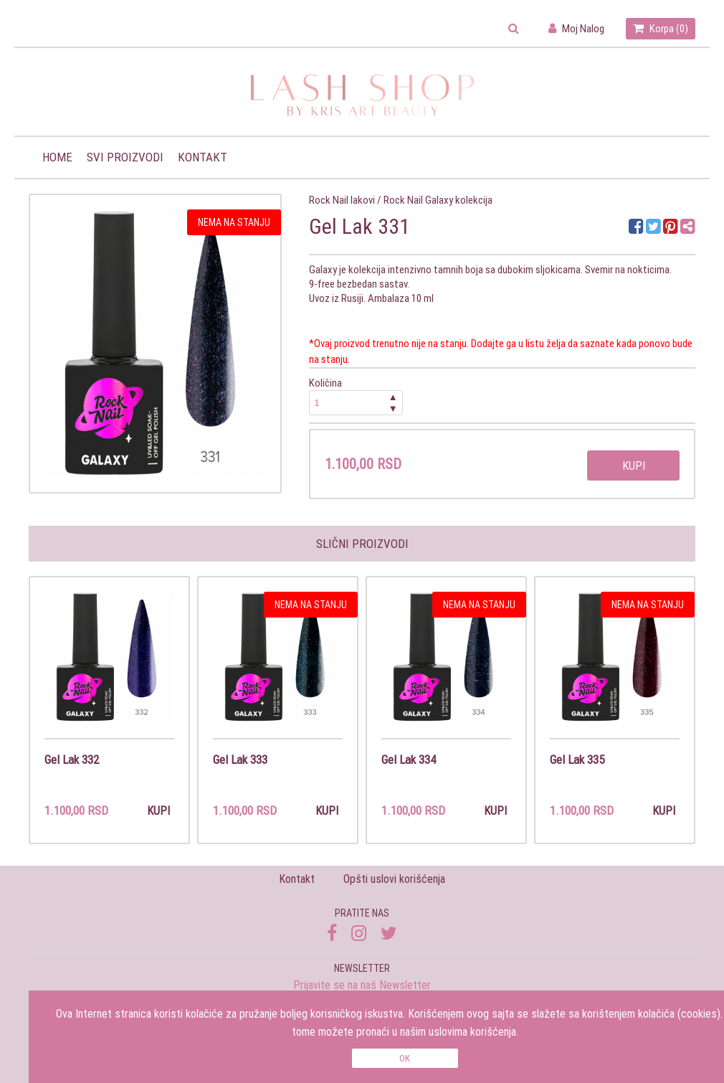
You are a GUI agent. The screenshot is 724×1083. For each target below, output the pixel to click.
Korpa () (660, 28)
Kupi (633, 465)
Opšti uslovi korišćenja (394, 878)
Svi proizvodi (125, 157)
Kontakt (202, 157)
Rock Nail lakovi (342, 200)
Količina (356, 395)
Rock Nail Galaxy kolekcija (438, 200)
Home (57, 157)
